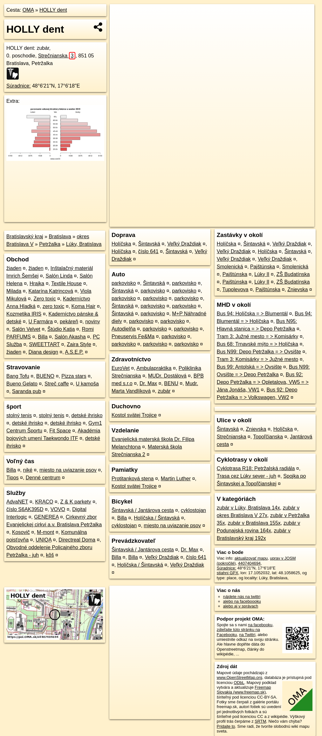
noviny (92, 321)
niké (27, 470)
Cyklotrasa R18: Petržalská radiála (256, 468)
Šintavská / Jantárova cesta (143, 510)
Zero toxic (44, 298)
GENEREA (46, 517)
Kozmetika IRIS (23, 314)
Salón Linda (59, 276)
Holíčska (121, 243)
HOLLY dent (53, 10)
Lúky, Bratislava (84, 244)
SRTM (260, 721)
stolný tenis (19, 415)
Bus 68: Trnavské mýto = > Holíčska (257, 344)
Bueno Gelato (22, 383)
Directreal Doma (76, 539)
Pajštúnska (262, 266)
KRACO (44, 501)
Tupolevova (235, 289)
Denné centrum (43, 477)
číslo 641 (148, 251)
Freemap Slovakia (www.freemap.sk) (244, 689)
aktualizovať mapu (251, 558)
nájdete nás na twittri (241, 596)
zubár (164, 391)
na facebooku (260, 624)
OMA (28, 10)
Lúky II (261, 274)
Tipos (12, 477)
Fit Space (60, 430)
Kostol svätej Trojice (134, 415)
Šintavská (149, 243)
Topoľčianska (268, 436)
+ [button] (121, 15)
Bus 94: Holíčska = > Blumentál (252, 313)
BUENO (45, 376)
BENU (171, 383)
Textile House (66, 283)
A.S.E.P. (74, 352)
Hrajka (37, 283)
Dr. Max (148, 383)
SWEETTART (44, 344)
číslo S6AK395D (25, 509)
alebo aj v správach (240, 606)
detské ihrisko (87, 415)
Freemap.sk (238, 222)
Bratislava (60, 236)
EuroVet (121, 368)
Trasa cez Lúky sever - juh (246, 476)
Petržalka (49, 244)
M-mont (45, 532)
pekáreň (69, 321)
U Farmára (40, 321)
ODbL (239, 682)
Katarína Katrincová (50, 291)
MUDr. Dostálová (167, 375)
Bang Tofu (17, 376)
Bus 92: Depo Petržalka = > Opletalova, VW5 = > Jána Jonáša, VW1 (263, 382)
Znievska (297, 289)
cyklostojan (193, 510)
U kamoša (87, 383)
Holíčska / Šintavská (157, 518)
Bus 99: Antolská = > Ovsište (249, 367)
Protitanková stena (133, 478)
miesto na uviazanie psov (68, 470)
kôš (50, 555)
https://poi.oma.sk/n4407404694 (286, 222)
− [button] (121, 25)
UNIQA (43, 539)
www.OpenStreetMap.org (239, 677)
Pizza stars (73, 376)
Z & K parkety (75, 501)
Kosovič (21, 532)
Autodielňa (124, 329)
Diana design (43, 352)
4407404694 (249, 563)
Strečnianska (57, 55)
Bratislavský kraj (24, 236)
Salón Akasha (70, 336)
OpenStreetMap (205, 222)
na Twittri (247, 634)
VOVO (58, 509)
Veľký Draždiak (184, 243)
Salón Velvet (26, 329)
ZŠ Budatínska (293, 274)
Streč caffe (57, 383)
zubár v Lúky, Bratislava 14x (248, 507)
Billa (42, 336)
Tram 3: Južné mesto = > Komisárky (257, 336)
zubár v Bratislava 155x (254, 523)
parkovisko (124, 283)
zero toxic (53, 306)
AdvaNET (17, 501)
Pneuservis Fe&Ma (133, 336)
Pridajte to (226, 726)
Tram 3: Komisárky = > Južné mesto (257, 359)
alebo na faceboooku (242, 601)
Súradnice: (18, 86)
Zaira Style (79, 344)
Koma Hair (84, 306)
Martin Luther (176, 478)
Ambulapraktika (153, 368)
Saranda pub (26, 391)
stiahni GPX (227, 572)
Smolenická (230, 266)
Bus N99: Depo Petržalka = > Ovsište (259, 351)
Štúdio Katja (61, 329)
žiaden (13, 268)
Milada (13, 291)
